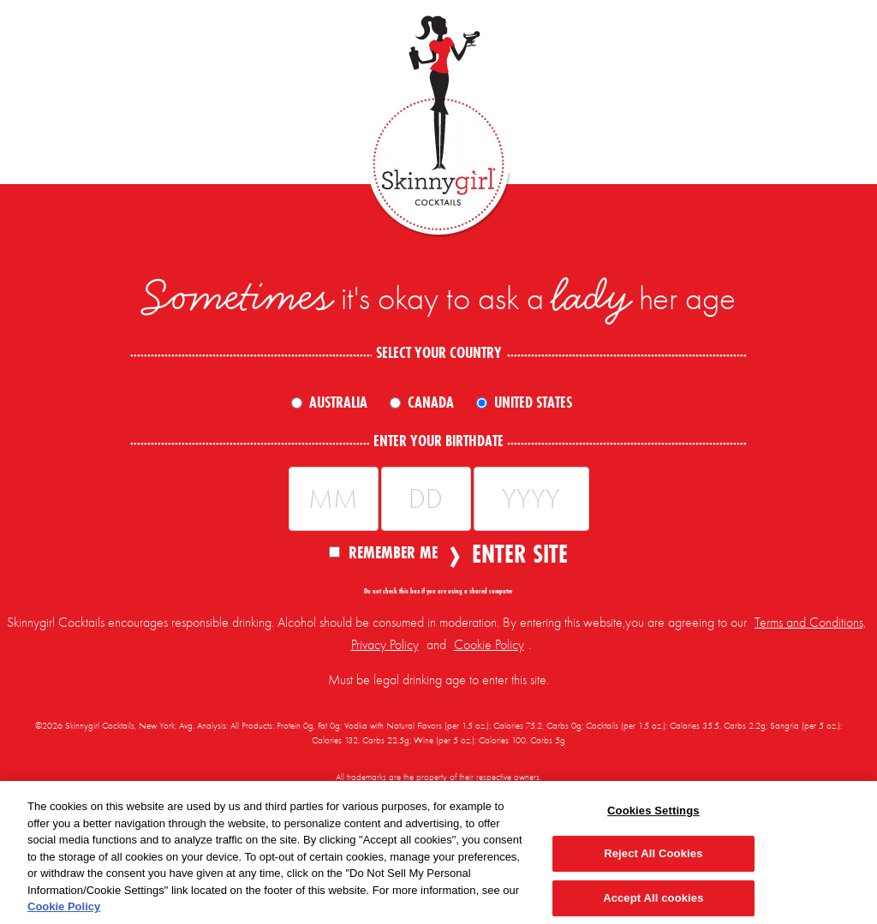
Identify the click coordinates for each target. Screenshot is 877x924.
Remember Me (383, 551)
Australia (338, 402)
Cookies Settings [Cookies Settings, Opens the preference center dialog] (653, 810)
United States (533, 402)
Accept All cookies (653, 897)
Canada (431, 402)
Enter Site (515, 554)
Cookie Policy (489, 645)
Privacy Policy (385, 645)
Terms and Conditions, (810, 622)
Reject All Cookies (653, 853)
